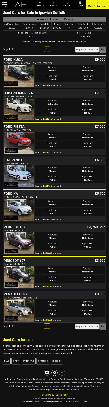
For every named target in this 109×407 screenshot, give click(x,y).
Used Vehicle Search (97, 4)
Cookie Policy (62, 395)
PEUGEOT (28, 361)
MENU (4, 5)
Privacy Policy (47, 395)
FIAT (6, 361)
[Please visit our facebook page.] (62, 373)
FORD (16, 361)
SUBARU (57, 361)
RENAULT (43, 361)
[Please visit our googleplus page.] (54, 373)
